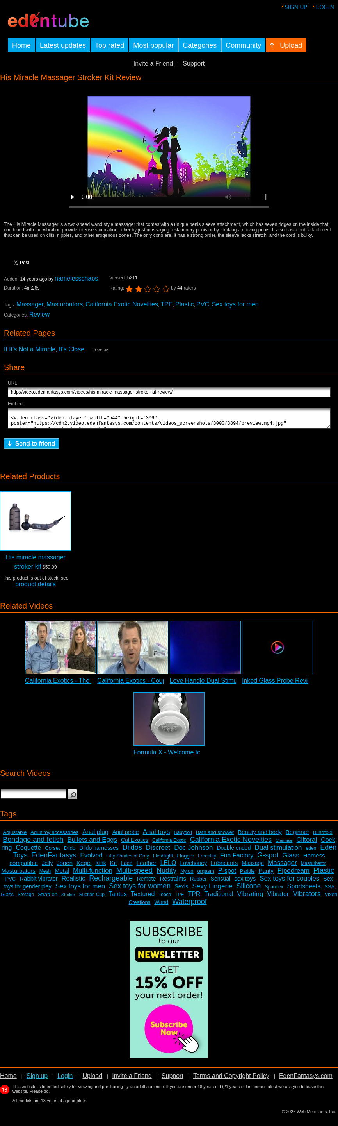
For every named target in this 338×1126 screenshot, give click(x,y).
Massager (30, 304)
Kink (100, 866)
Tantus (118, 897)
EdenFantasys (53, 859)
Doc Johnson (193, 851)
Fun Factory (236, 859)
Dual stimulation (278, 851)
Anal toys (156, 835)
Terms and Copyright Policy (231, 1079)
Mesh (45, 874)
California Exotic (169, 844)
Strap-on (47, 898)
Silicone (248, 889)
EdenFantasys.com (306, 1079)
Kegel (83, 866)
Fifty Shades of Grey (127, 859)
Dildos (132, 851)
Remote (146, 882)
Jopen (65, 866)
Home (8, 1079)
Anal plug (95, 835)
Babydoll (183, 836)
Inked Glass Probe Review (279, 684)
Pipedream (294, 874)
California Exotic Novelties (121, 304)
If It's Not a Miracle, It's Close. (45, 349)
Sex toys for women (140, 889)
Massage (253, 866)
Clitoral (306, 843)
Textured (143, 897)
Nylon (186, 874)
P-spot (227, 874)
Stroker (68, 898)
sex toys (245, 882)
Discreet (158, 851)
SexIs (181, 890)
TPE (167, 304)
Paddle (247, 874)
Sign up (296, 7)
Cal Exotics (134, 843)
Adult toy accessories (54, 836)
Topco (164, 898)
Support (194, 63)
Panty (265, 874)
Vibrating (250, 897)
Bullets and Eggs (92, 843)
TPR (194, 897)
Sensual (221, 882)
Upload (92, 1079)
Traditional (218, 897)
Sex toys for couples (289, 882)
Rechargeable (111, 882)
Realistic (73, 882)
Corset (52, 851)
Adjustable (15, 836)
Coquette (28, 851)
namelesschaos (76, 278)
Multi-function (92, 874)
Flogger (185, 859)
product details (35, 587)
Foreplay (207, 859)
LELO (168, 866)
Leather (147, 866)
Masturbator (313, 867)
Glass (290, 859)
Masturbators (64, 304)
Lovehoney (193, 866)
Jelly (47, 866)
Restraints (173, 882)
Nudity (166, 874)
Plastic (184, 304)
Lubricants (224, 866)
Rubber (198, 882)
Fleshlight (163, 859)
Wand (161, 905)
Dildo (70, 851)
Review (39, 314)
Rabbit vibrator (39, 882)
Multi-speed (134, 874)
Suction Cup (92, 898)
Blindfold (323, 836)
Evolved (91, 859)
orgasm (205, 874)
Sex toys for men (235, 304)
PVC (202, 304)
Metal (62, 874)
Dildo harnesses (98, 851)
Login (325, 7)
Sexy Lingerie (212, 889)
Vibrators (307, 897)
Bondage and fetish (33, 843)
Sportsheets (303, 889)
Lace (126, 866)
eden (311, 851)
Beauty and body (260, 835)
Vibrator (278, 897)
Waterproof (189, 905)
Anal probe (125, 835)
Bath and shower (215, 836)
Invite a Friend (153, 63)
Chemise (284, 843)
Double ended (234, 851)
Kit (113, 866)
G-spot (267, 859)
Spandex (274, 890)
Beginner (297, 835)
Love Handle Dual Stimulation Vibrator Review (234, 684)
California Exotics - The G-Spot (68, 684)
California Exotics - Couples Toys (143, 684)
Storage (26, 898)
